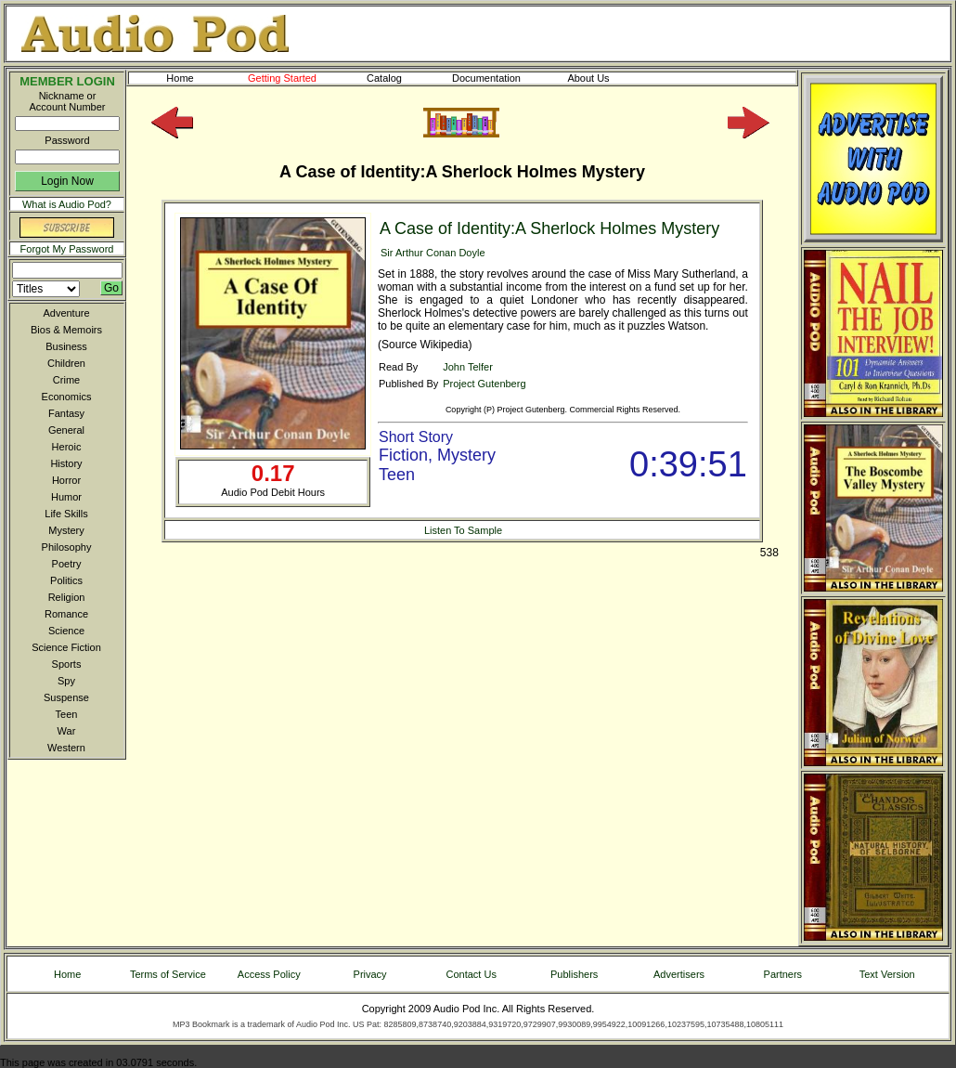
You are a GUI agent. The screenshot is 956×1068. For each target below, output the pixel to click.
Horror (66, 480)
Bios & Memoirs (66, 329)
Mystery (66, 530)
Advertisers (678, 974)
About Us (603, 78)
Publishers (574, 974)
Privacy (370, 974)
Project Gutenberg (484, 383)
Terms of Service (168, 974)
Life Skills (66, 513)
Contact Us (471, 974)
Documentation (494, 78)
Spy (66, 680)
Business (66, 346)
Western (66, 747)
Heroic (67, 446)
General (66, 430)
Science (66, 630)
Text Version (887, 974)
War (67, 730)
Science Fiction (66, 647)
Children (66, 363)
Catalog (401, 78)
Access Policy (269, 974)
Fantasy (66, 413)
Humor (66, 496)
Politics (66, 580)
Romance (66, 613)
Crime (66, 379)
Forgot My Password (67, 248)
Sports (67, 664)
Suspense (66, 697)
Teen (67, 714)
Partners (783, 974)
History (66, 463)
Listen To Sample (463, 530)
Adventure (66, 313)
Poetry (67, 563)
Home (179, 78)
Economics (67, 396)
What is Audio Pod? (66, 204)
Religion (66, 597)
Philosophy (67, 547)
